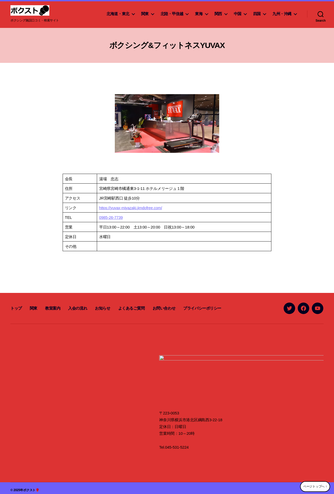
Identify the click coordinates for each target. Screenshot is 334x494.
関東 (145, 13)
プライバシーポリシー (202, 308)
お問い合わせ (164, 308)
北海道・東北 (117, 13)
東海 (198, 13)
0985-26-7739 (111, 217)
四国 (257, 13)
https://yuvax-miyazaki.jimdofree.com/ (130, 208)
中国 (237, 13)
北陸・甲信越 (171, 13)
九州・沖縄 (281, 13)
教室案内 (52, 308)
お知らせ (102, 308)
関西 (218, 13)
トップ (16, 308)
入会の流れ (77, 308)
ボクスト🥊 (31, 486)
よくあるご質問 (131, 308)
